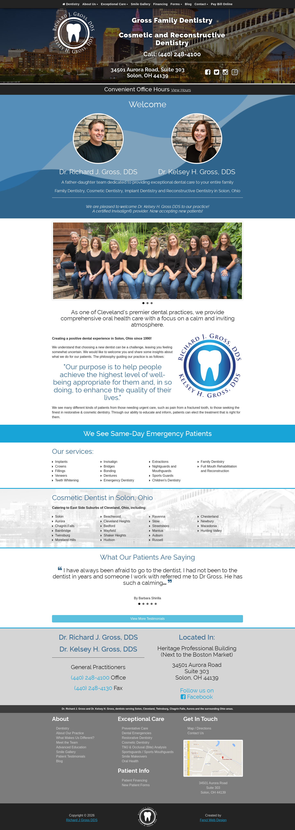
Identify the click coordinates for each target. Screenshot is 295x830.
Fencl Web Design (213, 820)
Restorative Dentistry (137, 738)
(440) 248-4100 (179, 54)
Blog (188, 4)
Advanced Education (71, 747)
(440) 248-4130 (93, 688)
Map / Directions (199, 728)
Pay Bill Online (222, 4)
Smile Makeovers (134, 756)
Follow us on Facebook (197, 693)
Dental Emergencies (136, 733)
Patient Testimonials (70, 756)
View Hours (181, 90)
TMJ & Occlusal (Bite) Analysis (144, 747)
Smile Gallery (140, 4)
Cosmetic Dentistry (135, 742)
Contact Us (195, 733)
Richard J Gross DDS (82, 820)
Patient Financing (134, 780)
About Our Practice (70, 733)
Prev (57, 260)
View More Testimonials (147, 618)
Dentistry (70, 4)
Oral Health (130, 761)
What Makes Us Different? (75, 738)
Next (237, 260)
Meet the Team (67, 742)
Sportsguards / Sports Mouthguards (148, 752)
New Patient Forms (136, 785)
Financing (160, 4)
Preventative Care (135, 728)
